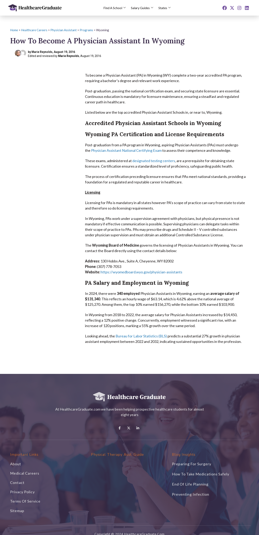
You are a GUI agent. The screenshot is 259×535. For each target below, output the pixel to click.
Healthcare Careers (34, 30)
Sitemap (17, 510)
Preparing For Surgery (191, 464)
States (164, 8)
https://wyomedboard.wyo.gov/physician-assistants (141, 272)
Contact (17, 482)
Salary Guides (142, 8)
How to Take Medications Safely (200, 474)
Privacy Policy (22, 492)
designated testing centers (153, 160)
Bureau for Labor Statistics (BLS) (141, 336)
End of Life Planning (190, 484)
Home (14, 30)
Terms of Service (25, 501)
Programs (86, 30)
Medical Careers (24, 473)
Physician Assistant (63, 30)
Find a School (114, 8)
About (15, 464)
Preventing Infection (190, 494)
